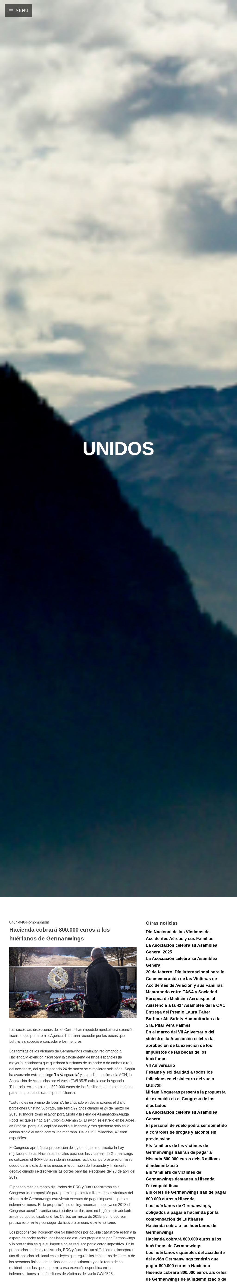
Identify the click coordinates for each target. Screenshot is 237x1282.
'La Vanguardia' (66, 1075)
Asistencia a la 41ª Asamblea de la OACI (186, 1005)
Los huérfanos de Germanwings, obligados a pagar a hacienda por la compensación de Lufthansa (182, 1212)
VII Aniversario (160, 1065)
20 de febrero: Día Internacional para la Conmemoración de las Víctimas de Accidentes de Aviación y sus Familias (185, 979)
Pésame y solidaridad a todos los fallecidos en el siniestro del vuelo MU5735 (180, 1079)
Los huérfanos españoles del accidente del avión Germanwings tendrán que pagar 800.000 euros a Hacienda (185, 1259)
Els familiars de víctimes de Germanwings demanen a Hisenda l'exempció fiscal (180, 1179)
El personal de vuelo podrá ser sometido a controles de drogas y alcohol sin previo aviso (186, 1132)
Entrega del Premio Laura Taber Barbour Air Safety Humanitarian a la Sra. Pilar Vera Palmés (183, 1019)
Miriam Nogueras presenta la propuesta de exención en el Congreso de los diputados (186, 1099)
